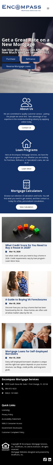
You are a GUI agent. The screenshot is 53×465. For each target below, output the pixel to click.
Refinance (30, 59)
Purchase (10, 59)
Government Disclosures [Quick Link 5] (12, 428)
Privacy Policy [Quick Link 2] (7, 414)
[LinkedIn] (49, 459)
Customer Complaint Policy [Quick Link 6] (13, 432)
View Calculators (26, 207)
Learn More (26, 168)
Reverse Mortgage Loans (18, 66)
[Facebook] (45, 459)
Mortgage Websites (19, 452)
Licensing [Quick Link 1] (5, 410)
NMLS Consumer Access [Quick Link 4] (12, 423)
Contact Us (26, 127)
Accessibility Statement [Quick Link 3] (11, 419)
